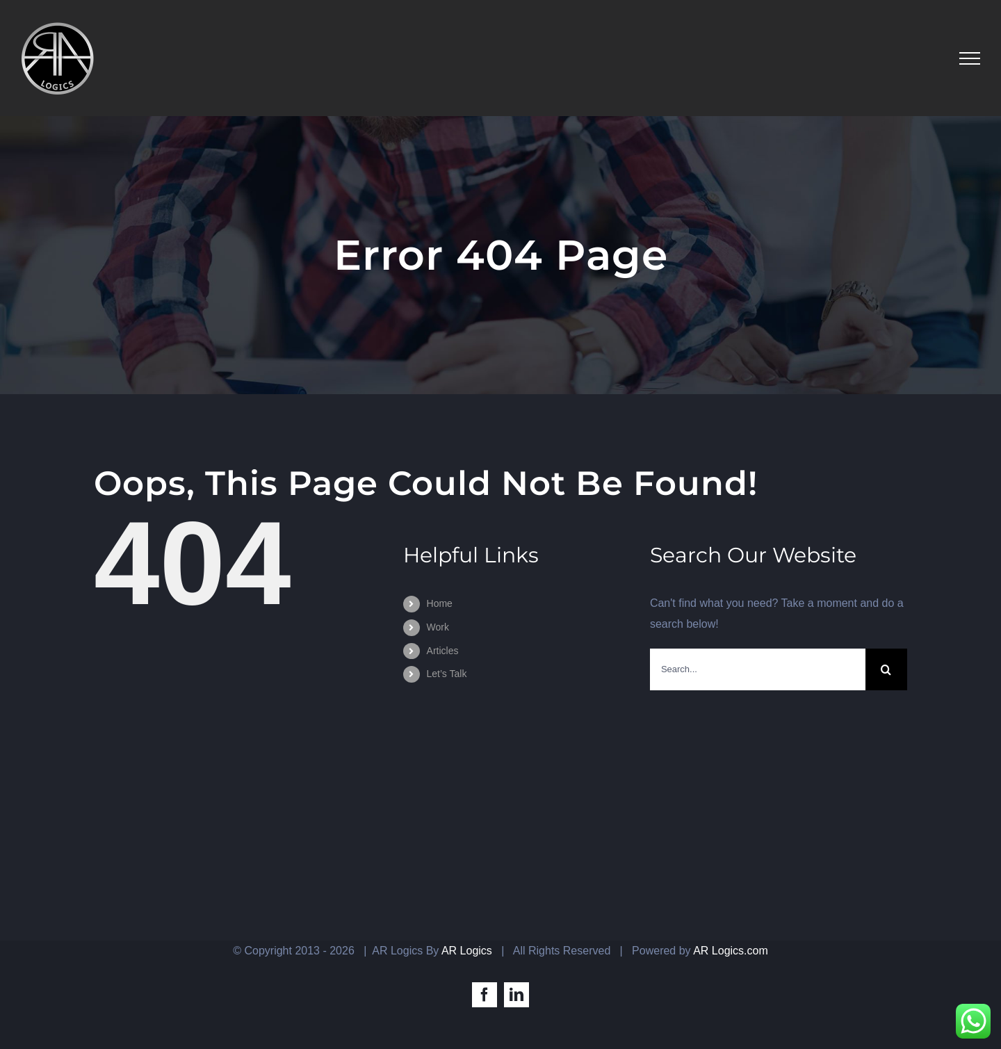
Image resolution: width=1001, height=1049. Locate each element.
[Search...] (757, 669)
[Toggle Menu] (969, 58)
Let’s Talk (447, 673)
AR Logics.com (730, 951)
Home (440, 603)
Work (438, 627)
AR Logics (466, 951)
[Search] (886, 669)
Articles (443, 650)
